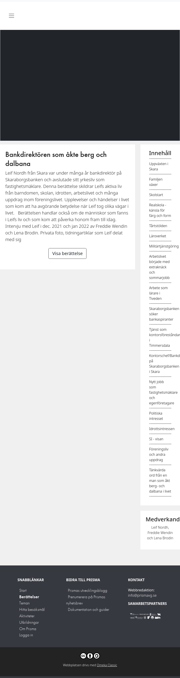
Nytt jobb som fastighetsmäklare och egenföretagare (163, 392)
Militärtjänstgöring (164, 246)
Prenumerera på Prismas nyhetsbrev (85, 600)
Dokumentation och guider (88, 609)
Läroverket (157, 236)
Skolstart (156, 194)
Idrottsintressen (162, 428)
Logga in (26, 635)
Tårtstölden (158, 225)
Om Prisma (27, 628)
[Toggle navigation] (11, 15)
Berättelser (29, 597)
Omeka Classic (107, 665)
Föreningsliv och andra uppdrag (159, 454)
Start (23, 590)
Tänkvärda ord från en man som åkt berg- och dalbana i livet (160, 481)
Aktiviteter (26, 616)
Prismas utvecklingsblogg (87, 590)
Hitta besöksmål (32, 609)
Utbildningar (29, 622)
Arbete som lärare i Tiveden (158, 293)
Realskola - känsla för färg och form (160, 210)
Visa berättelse (67, 253)
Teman (24, 603)
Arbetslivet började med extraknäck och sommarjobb (159, 267)
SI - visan (156, 438)
